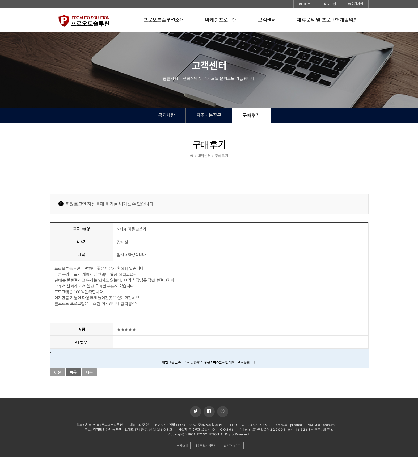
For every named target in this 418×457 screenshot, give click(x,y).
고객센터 (267, 20)
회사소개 (182, 445)
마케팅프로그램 (221, 20)
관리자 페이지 (232, 445)
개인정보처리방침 (206, 445)
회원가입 (355, 4)
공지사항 (166, 115)
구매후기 (251, 115)
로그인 (330, 4)
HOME (305, 4)
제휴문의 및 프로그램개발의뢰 (327, 20)
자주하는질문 (208, 115)
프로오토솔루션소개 (163, 20)
